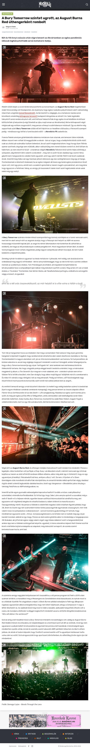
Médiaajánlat (22, 746)
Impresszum (12, 746)
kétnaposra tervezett (28, 116)
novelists (34, 32)
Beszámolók (7, 14)
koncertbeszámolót (27, 113)
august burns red (7, 32)
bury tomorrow (18, 32)
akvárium (27, 32)
